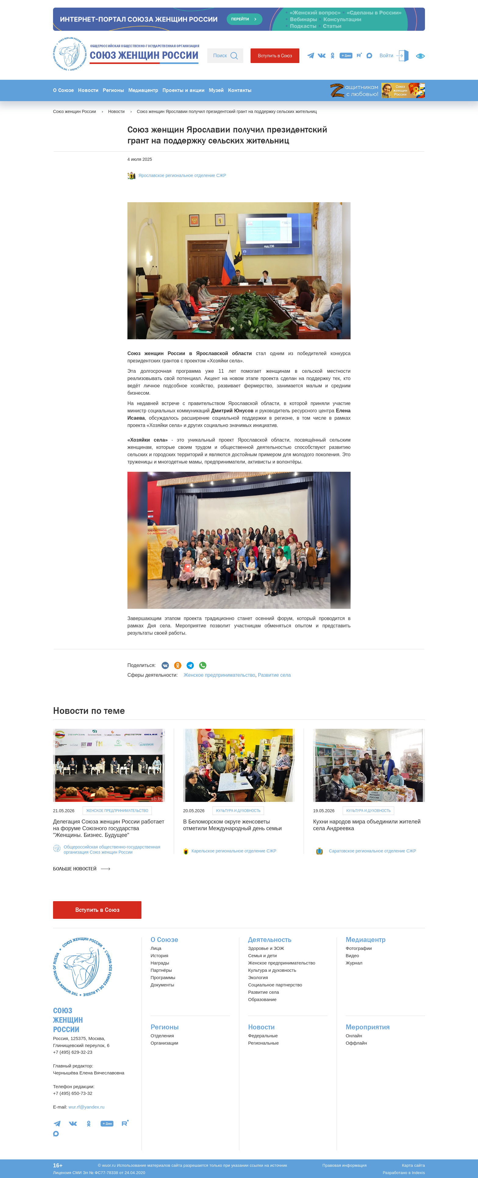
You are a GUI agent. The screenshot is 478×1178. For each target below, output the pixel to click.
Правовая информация (345, 1165)
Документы (162, 984)
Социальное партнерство (275, 984)
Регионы (113, 90)
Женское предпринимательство (219, 675)
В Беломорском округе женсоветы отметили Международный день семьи (232, 825)
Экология (258, 977)
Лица (156, 948)
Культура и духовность (238, 810)
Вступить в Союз (275, 55)
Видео (352, 955)
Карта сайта (413, 1165)
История (159, 955)
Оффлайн (356, 1043)
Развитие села (274, 675)
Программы (163, 977)
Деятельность (269, 939)
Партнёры (161, 970)
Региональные (263, 1043)
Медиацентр (143, 90)
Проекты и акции (183, 90)
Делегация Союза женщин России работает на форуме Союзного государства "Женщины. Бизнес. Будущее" (108, 828)
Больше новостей (81, 869)
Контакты (239, 90)
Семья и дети (262, 955)
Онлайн (354, 1035)
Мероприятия (368, 1027)
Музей (216, 90)
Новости (88, 90)
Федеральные (263, 1035)
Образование (262, 999)
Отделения (162, 1035)
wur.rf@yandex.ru (87, 1106)
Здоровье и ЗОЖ (266, 948)
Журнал (354, 962)
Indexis (418, 1172)
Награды (160, 962)
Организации (164, 1043)
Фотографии (359, 948)
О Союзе (63, 90)
